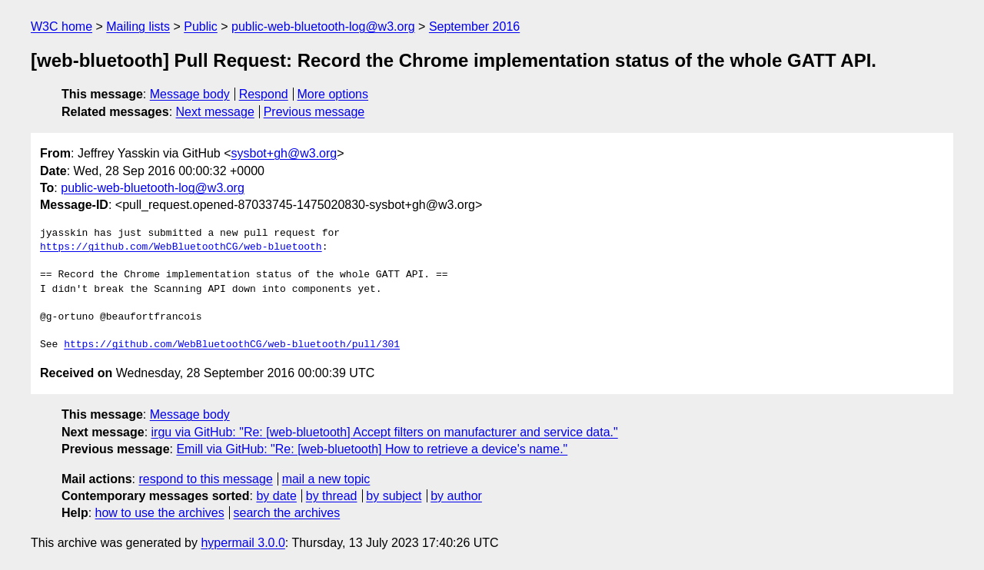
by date (276, 495)
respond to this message (205, 478)
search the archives (287, 512)
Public (201, 26)
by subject (393, 495)
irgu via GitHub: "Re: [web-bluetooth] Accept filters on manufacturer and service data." (384, 432)
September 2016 (474, 26)
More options (333, 94)
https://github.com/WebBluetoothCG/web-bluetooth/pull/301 (232, 345)
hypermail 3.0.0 (242, 542)
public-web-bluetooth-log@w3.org (323, 26)
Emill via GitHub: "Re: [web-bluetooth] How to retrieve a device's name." (371, 449)
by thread (331, 495)
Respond (263, 94)
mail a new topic (326, 478)
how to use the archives (159, 512)
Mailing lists (138, 26)
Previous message (314, 111)
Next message (215, 111)
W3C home (61, 26)
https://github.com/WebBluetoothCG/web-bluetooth (181, 247)
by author (456, 495)
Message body (190, 94)
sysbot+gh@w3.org (284, 153)
